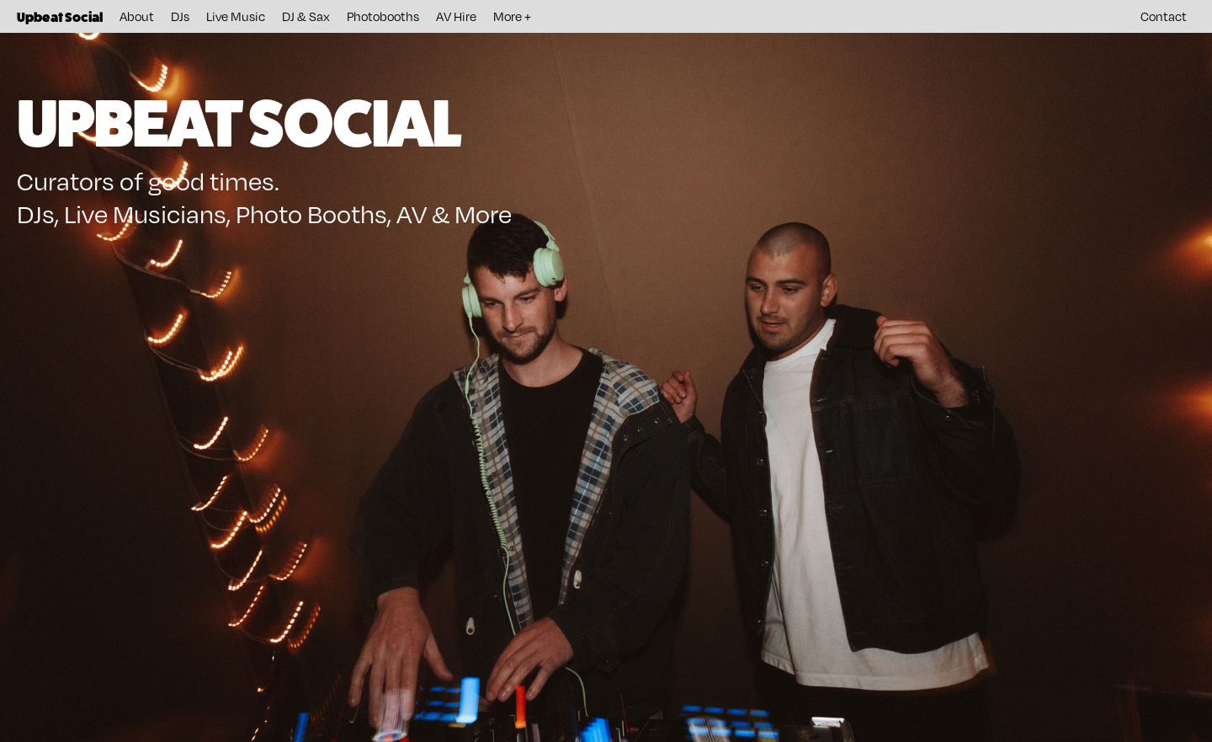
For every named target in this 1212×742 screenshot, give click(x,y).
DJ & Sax (306, 16)
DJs (180, 16)
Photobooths (383, 16)
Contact (1163, 16)
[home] (60, 16)
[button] (512, 16)
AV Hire (456, 16)
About (137, 16)
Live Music (235, 16)
